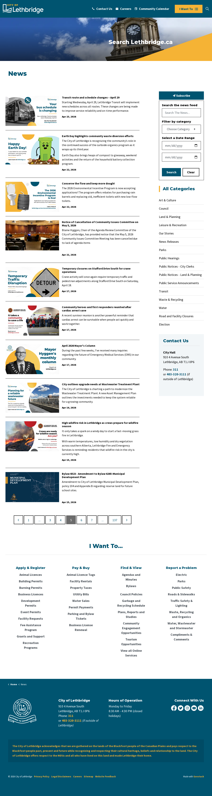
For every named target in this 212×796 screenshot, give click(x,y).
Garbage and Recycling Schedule (131, 603)
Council (163, 208)
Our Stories (166, 233)
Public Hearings (169, 258)
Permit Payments (81, 607)
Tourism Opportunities (131, 641)
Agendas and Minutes (131, 577)
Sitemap (88, 776)
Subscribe (181, 95)
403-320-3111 (72, 720)
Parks (162, 250)
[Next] (126, 519)
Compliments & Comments (181, 637)
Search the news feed (179, 105)
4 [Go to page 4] (60, 520)
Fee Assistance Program (30, 627)
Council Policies (131, 594)
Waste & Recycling (171, 300)
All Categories (179, 188)
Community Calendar (152, 9)
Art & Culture (167, 200)
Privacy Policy (41, 776)
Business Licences (30, 594)
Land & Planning (169, 217)
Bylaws (131, 586)
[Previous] (18, 519)
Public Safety (181, 588)
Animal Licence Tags (81, 575)
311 (71, 716)
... (39, 520)
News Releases (169, 242)
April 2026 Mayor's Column (78, 345)
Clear (191, 172)
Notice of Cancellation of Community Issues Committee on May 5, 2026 (100, 223)
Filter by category (176, 121)
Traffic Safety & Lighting (181, 603)
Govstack (198, 776)
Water (163, 308)
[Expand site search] (207, 8)
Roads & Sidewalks (181, 594)
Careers (123, 9)
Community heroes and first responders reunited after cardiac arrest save (96, 308)
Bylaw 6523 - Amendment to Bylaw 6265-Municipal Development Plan (93, 475)
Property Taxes (81, 588)
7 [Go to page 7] (92, 520)
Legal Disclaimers (61, 776)
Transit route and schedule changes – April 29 (90, 97)
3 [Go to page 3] (50, 520)
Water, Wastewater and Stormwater (181, 625)
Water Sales (80, 601)
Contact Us (102, 9)
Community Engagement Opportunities (131, 628)
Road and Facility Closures (176, 316)
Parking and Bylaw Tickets (81, 616)
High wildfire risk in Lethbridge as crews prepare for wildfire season (100, 424)
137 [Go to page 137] (115, 520)
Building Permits (31, 581)
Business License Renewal (81, 627)
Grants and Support (31, 636)
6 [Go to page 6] (81, 520)
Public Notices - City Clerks (176, 266)
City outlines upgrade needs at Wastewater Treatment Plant (101, 384)
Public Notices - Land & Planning (180, 275)
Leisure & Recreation (172, 225)
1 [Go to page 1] (28, 520)
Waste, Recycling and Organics (181, 614)
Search (171, 172)
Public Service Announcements (179, 283)
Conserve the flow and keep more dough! (88, 183)
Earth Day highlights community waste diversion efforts (98, 136)
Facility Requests (30, 619)
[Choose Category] (181, 129)
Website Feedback (105, 776)
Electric (181, 575)
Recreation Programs (31, 645)
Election (164, 324)
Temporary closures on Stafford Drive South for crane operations (96, 270)
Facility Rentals (81, 581)
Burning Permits (30, 588)
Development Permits (30, 603)
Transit (163, 291)
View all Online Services (131, 653)
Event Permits (31, 612)
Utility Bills (81, 594)
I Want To (188, 9)
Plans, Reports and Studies (131, 614)
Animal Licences (30, 575)
